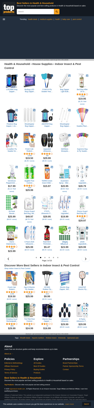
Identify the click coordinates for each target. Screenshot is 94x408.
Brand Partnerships (70, 363)
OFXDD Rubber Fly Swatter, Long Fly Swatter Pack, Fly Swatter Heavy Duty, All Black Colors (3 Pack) (47, 288)
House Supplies (42, 64)
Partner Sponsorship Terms (73, 366)
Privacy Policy (9, 369)
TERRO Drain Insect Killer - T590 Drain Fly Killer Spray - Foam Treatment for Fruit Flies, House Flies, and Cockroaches (47, 182)
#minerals (62, 338)
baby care (66, 19)
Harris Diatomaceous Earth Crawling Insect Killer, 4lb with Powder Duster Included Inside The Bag (12, 243)
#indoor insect (51, 338)
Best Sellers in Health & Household (35, 3)
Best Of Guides (39, 366)
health (57, 19)
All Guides (37, 363)
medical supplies (46, 19)
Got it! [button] (86, 404)
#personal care (73, 338)
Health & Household (17, 64)
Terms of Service (10, 373)
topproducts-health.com (17, 389)
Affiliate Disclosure (11, 366)
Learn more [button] (69, 404)
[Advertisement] (47, 41)
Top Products (9, 385)
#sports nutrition (38, 338)
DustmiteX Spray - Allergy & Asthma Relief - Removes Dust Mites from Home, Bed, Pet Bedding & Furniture (64, 182)
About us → (8, 354)
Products (37, 373)
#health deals (25, 338)
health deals (32, 19)
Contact (66, 369)
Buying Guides (39, 369)
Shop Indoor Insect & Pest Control (17, 268)
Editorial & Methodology (13, 363)
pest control (77, 19)
